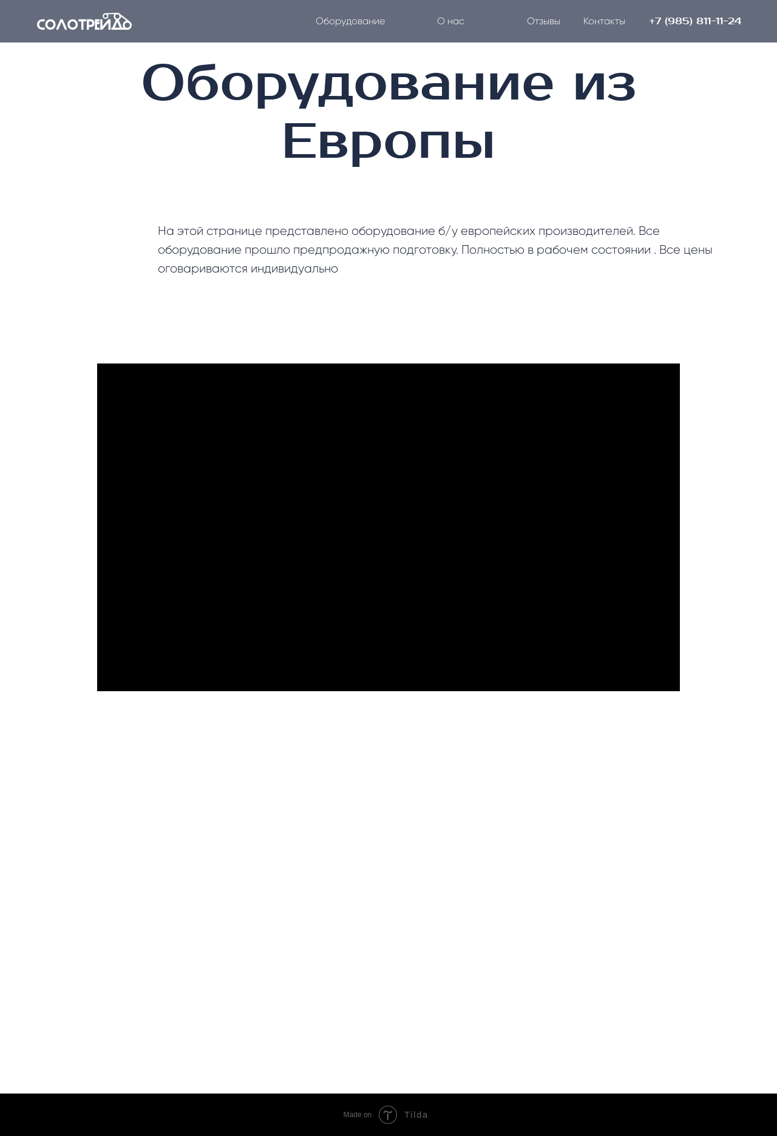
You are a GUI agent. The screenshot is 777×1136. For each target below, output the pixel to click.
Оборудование (350, 21)
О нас (450, 21)
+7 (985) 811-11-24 (695, 21)
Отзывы (543, 21)
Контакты (604, 21)
